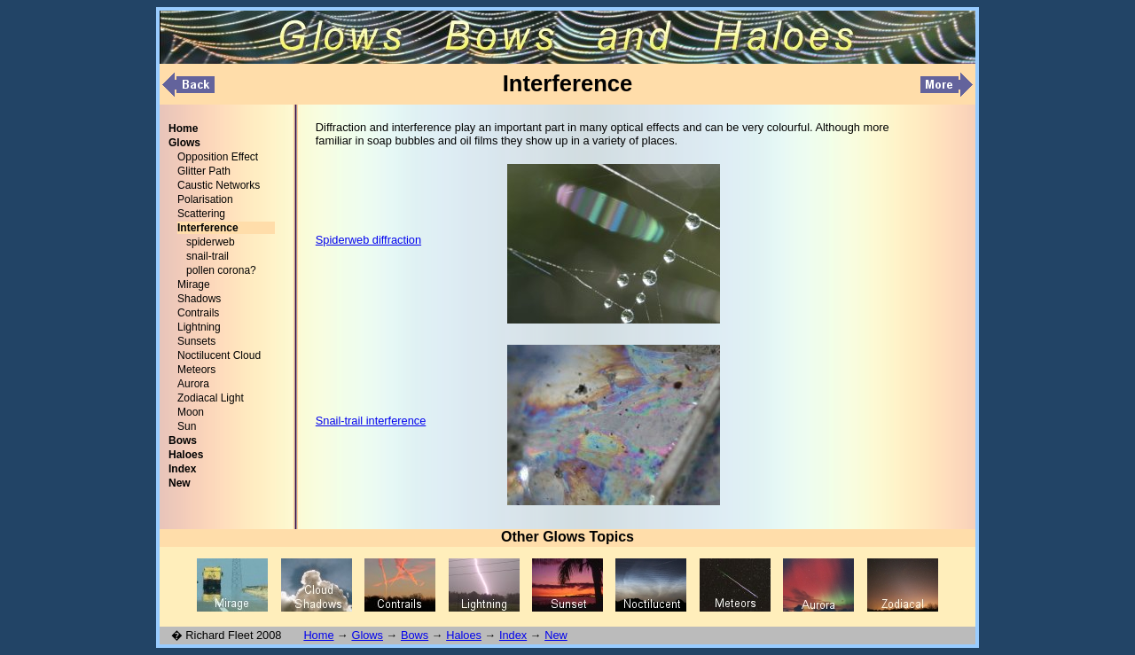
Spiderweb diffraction (368, 239)
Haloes (463, 635)
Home (318, 635)
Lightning (199, 327)
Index (513, 635)
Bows (414, 635)
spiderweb (210, 242)
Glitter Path (204, 171)
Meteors (196, 369)
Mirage (193, 284)
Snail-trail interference (371, 420)
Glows (367, 635)
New (556, 635)
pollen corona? (221, 270)
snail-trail (207, 256)
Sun (186, 426)
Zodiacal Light (210, 398)
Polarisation (205, 199)
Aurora (193, 384)
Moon (190, 412)
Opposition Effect (217, 157)
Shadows (199, 298)
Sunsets (196, 341)
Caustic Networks (218, 185)
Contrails (198, 313)
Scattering (201, 213)
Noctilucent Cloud (219, 355)
